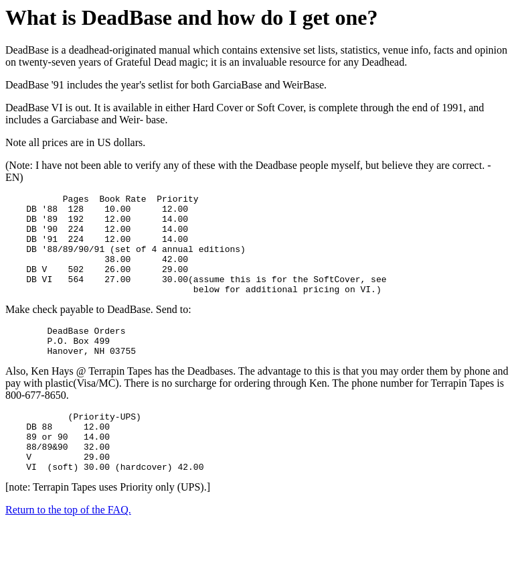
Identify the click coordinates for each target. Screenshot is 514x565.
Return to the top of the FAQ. (68, 548)
